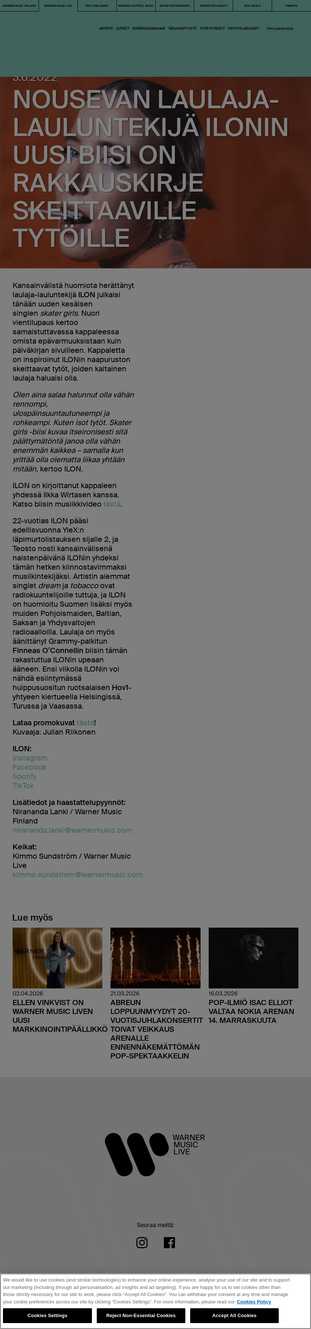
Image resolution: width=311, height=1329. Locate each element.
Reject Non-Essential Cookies (141, 1315)
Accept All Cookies (234, 1315)
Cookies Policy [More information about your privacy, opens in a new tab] (254, 1302)
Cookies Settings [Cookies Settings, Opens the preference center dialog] (47, 1315)
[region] (155, 1301)
